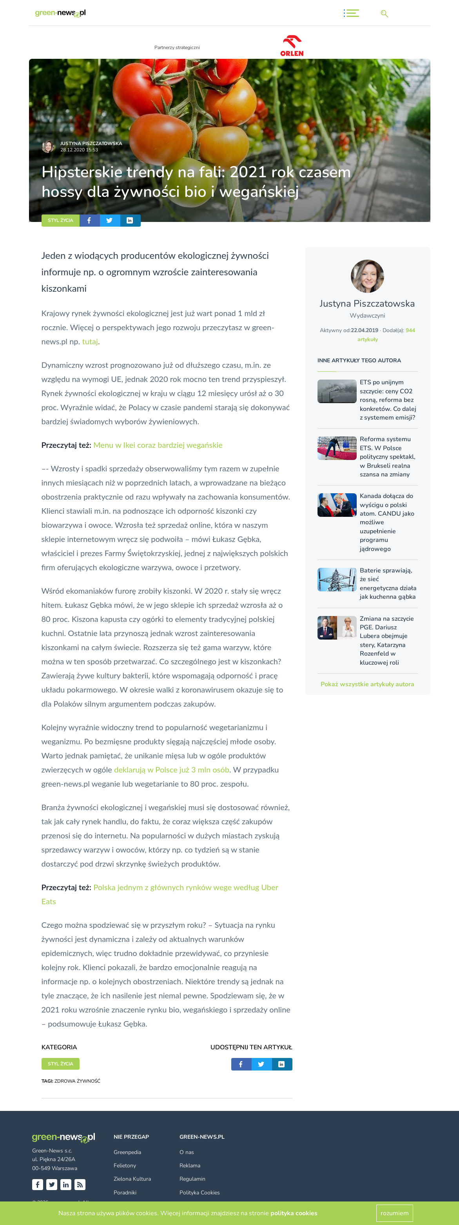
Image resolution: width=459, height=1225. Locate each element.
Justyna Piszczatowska (91, 143)
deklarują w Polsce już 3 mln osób (171, 769)
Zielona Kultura (132, 1179)
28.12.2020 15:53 (79, 150)
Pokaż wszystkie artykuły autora (367, 684)
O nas (187, 1152)
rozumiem (395, 1213)
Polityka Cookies (200, 1192)
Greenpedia (127, 1152)
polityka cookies (293, 1213)
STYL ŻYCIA (60, 220)
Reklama (190, 1165)
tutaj (90, 341)
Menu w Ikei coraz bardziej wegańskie (158, 444)
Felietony (125, 1165)
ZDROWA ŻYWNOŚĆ (77, 1081)
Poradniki (125, 1192)
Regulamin (192, 1179)
